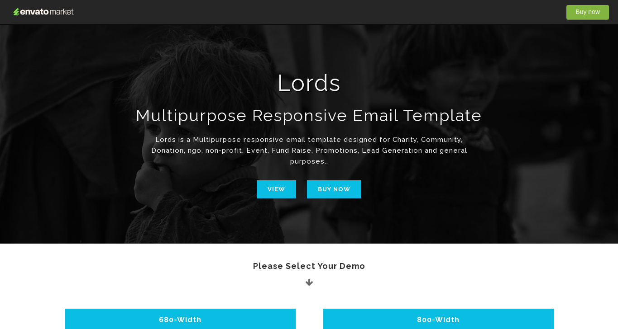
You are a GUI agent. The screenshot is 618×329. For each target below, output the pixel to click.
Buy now (587, 11)
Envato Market (43, 12)
